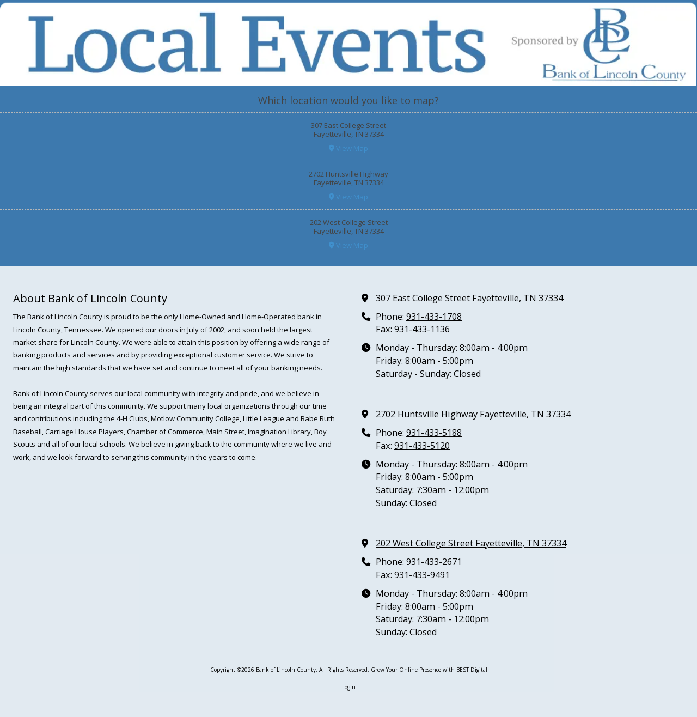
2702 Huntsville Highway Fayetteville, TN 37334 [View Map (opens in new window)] (473, 414)
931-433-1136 (422, 329)
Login (349, 687)
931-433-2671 (434, 562)
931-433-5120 (422, 446)
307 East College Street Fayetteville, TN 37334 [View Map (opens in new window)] (469, 298)
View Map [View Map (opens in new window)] (348, 148)
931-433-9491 (422, 575)
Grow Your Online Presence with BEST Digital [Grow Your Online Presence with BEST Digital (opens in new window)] (429, 669)
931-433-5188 (434, 433)
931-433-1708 (434, 317)
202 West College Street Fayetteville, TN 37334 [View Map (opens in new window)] (471, 543)
